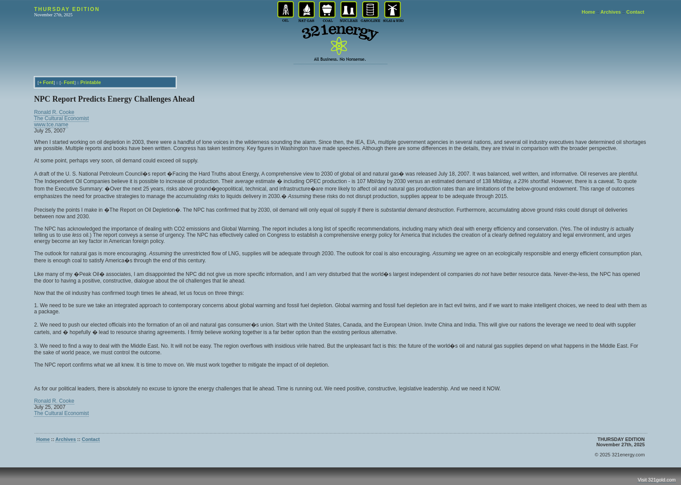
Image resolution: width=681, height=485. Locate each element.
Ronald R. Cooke (54, 112)
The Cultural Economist (61, 118)
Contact (635, 12)
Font (48, 82)
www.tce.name (51, 124)
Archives (611, 12)
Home (588, 12)
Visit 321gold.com (656, 479)
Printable (90, 82)
